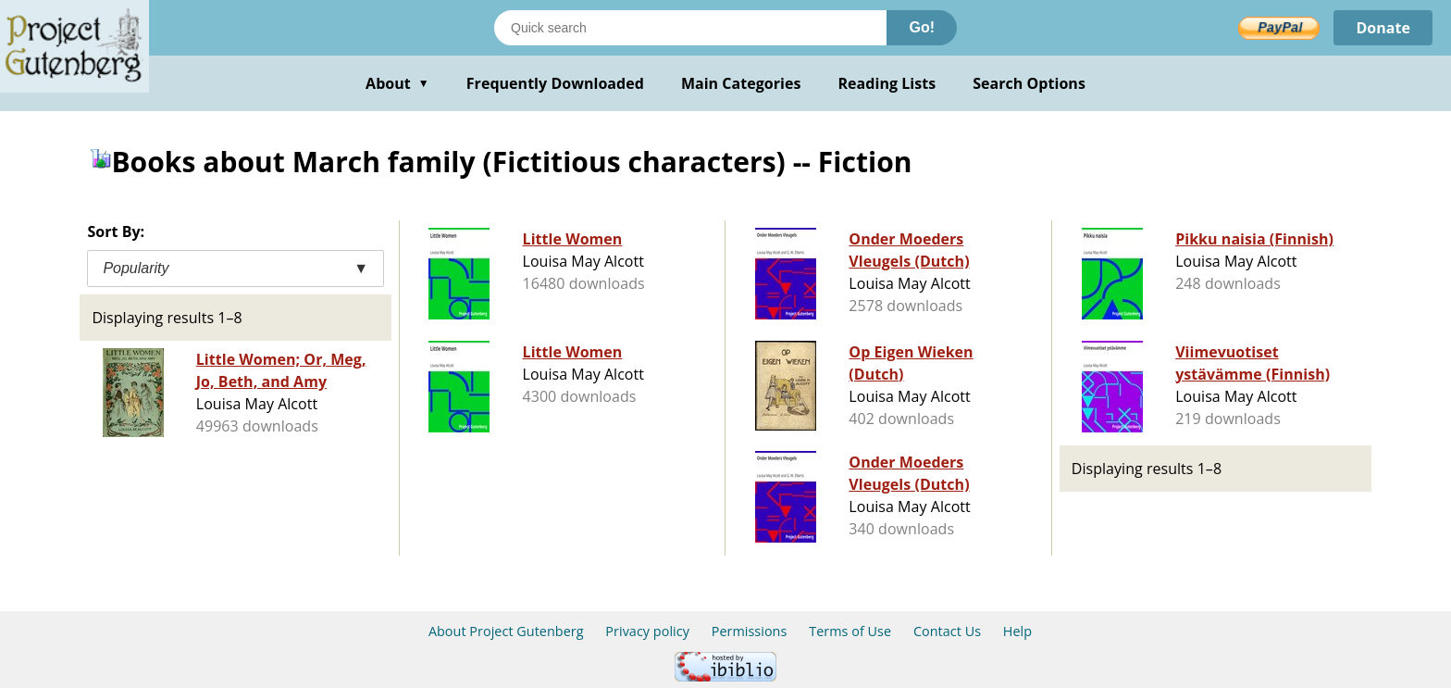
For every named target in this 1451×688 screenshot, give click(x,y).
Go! (922, 27)
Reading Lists (887, 83)
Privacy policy (647, 631)
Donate (1383, 28)
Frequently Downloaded (555, 83)
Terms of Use (850, 631)
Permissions (750, 631)
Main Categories (741, 83)
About (397, 83)
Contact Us (947, 631)
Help (1017, 631)
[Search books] (690, 27)
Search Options (1029, 83)
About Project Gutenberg (506, 631)
